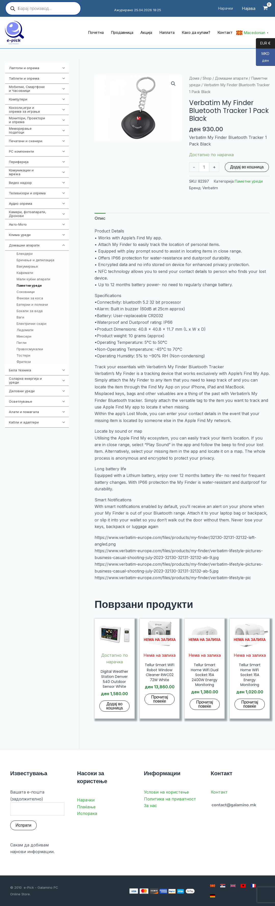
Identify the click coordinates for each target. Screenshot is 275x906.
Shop (207, 78)
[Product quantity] (204, 167)
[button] (173, 83)
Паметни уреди (249, 181)
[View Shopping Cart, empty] (265, 8)
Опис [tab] (100, 218)
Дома (194, 78)
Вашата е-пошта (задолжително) (37, 802)
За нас (150, 805)
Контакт (219, 792)
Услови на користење (166, 792)
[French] (253, 885)
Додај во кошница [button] (114, 706)
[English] (232, 885)
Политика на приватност (170, 798)
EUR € (263, 43)
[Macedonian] (212, 885)
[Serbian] (222, 885)
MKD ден (262, 58)
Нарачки (86, 799)
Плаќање (86, 806)
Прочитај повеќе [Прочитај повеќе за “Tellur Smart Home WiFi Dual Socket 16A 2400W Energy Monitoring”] (204, 704)
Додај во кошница (247, 167)
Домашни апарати (231, 78)
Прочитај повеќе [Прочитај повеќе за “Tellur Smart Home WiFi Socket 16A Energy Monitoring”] (249, 704)
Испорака (87, 813)
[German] (212, 895)
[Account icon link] (248, 8)
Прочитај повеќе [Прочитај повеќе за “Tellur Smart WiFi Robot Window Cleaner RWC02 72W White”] (159, 699)
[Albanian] (243, 885)
